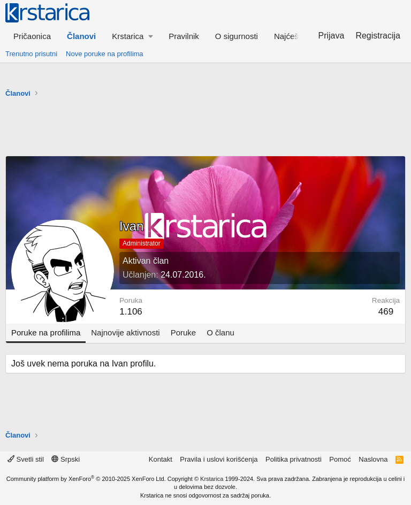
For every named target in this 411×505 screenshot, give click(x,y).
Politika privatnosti (293, 459)
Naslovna (373, 459)
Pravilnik (184, 36)
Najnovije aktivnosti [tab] (125, 332)
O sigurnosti (236, 36)
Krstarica (211, 479)
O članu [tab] (220, 332)
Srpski (65, 459)
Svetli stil (25, 459)
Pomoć (340, 459)
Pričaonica (32, 36)
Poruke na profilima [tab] (45, 332)
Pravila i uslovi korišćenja (218, 459)
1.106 (130, 312)
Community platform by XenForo (86, 479)
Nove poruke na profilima (104, 54)
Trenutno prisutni (31, 54)
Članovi (81, 36)
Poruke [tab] (183, 332)
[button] (132, 36)
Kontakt (160, 459)
